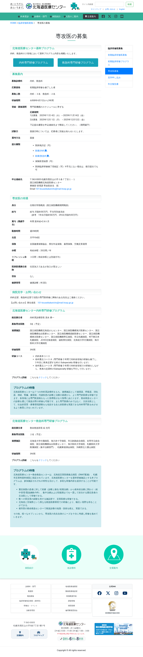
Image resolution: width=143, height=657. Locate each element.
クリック (42, 377)
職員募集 (30, 599)
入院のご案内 (71, 16)
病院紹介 (55, 16)
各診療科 (71, 569)
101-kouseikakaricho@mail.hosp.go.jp (54, 189)
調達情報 (71, 604)
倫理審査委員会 (71, 613)
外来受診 (23, 16)
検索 (130, 4)
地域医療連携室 (71, 589)
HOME (13, 23)
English (122, 9)
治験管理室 (30, 613)
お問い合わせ (110, 9)
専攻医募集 (113, 71)
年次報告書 (113, 84)
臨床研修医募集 (25, 23)
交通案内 (91, 16)
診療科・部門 (39, 16)
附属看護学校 (71, 599)
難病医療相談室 (71, 594)
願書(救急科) (42, 156)
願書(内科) (41, 150)
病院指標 (71, 609)
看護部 (30, 594)
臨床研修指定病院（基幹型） (30, 604)
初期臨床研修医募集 (117, 55)
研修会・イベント (30, 609)
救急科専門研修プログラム (78, 62)
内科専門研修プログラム (33, 62)
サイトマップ (96, 9)
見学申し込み (114, 77)
